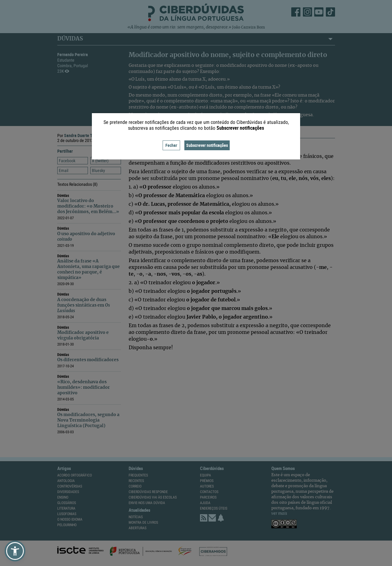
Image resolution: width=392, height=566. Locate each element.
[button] (15, 551)
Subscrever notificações (207, 145)
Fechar (171, 145)
